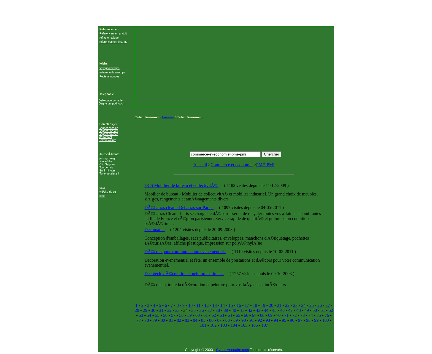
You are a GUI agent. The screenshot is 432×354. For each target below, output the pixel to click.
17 (247, 305)
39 (226, 310)
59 (189, 315)
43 (258, 310)
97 (300, 320)
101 (203, 325)
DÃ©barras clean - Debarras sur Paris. (179, 207)
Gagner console (108, 128)
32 (169, 310)
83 (187, 320)
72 (294, 315)
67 (254, 315)
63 (222, 315)
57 (173, 315)
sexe (102, 187)
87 (219, 320)
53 (141, 315)
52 (331, 310)
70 (278, 315)
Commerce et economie (232, 164)
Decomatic (154, 229)
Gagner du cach (108, 134)
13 (214, 305)
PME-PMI (265, 164)
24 (303, 305)
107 (264, 325)
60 (197, 315)
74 (311, 315)
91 (252, 320)
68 (262, 315)
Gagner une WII (108, 131)
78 (146, 320)
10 (190, 305)
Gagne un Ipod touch (111, 103)
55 (157, 315)
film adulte (105, 161)
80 (163, 320)
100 (325, 320)
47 (290, 310)
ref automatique (109, 37)
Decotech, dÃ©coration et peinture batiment (184, 273)
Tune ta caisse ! (109, 173)
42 (250, 310)
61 (205, 315)
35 (193, 310)
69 (270, 315)
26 (319, 305)
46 (282, 310)
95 (284, 320)
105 (244, 325)
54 (149, 315)
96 (292, 320)
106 (254, 325)
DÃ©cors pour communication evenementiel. (185, 251)
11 (198, 305)
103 (223, 325)
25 (311, 305)
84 (195, 320)
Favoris (168, 117)
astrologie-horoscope (112, 72)
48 (298, 310)
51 (323, 310)
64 (230, 315)
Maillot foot (105, 137)
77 (138, 320)
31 (161, 310)
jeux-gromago (107, 158)
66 (246, 315)
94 (276, 320)
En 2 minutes (107, 170)
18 (255, 305)
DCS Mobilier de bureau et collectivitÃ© (181, 185)
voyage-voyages (109, 68)
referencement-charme (113, 41)
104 (234, 325)
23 (295, 305)
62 (214, 315)
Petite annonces (109, 76)
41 (242, 310)
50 (314, 310)
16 (239, 305)
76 (327, 315)
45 (274, 310)
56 (165, 315)
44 (266, 310)
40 (234, 310)
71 (286, 315)
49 (306, 310)
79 (155, 320)
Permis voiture (107, 140)
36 (201, 310)
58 (181, 315)
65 (238, 315)
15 (230, 305)
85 (203, 320)
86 (211, 320)
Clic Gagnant (107, 164)
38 (217, 310)
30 (153, 310)
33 (177, 310)
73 (302, 315)
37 (209, 310)
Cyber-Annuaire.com (232, 350)
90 (243, 320)
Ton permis (106, 167)
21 (279, 305)
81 (171, 320)
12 (206, 305)
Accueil (200, 164)
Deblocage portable (111, 100)
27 (327, 305)
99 (316, 320)
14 (222, 305)
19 (263, 305)
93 (268, 320)
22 (287, 305)
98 (308, 320)
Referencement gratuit (113, 33)
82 (179, 320)
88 (227, 320)
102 (213, 325)
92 (260, 320)
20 (271, 305)
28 (137, 310)
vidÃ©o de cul (108, 191)
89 (235, 320)
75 (319, 315)
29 (145, 310)
